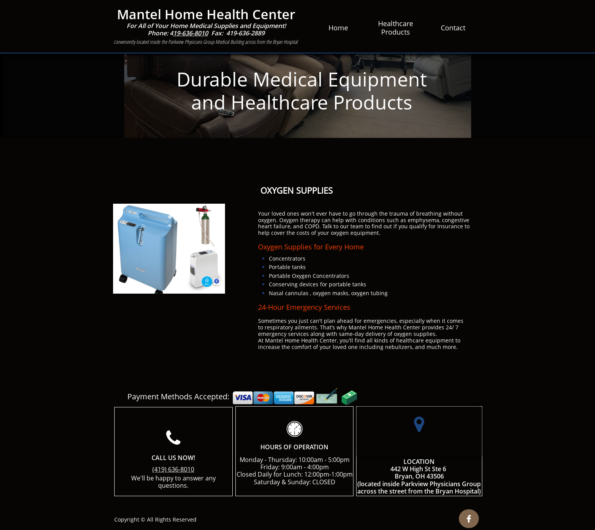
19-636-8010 (190, 33)
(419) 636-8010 (173, 469)
